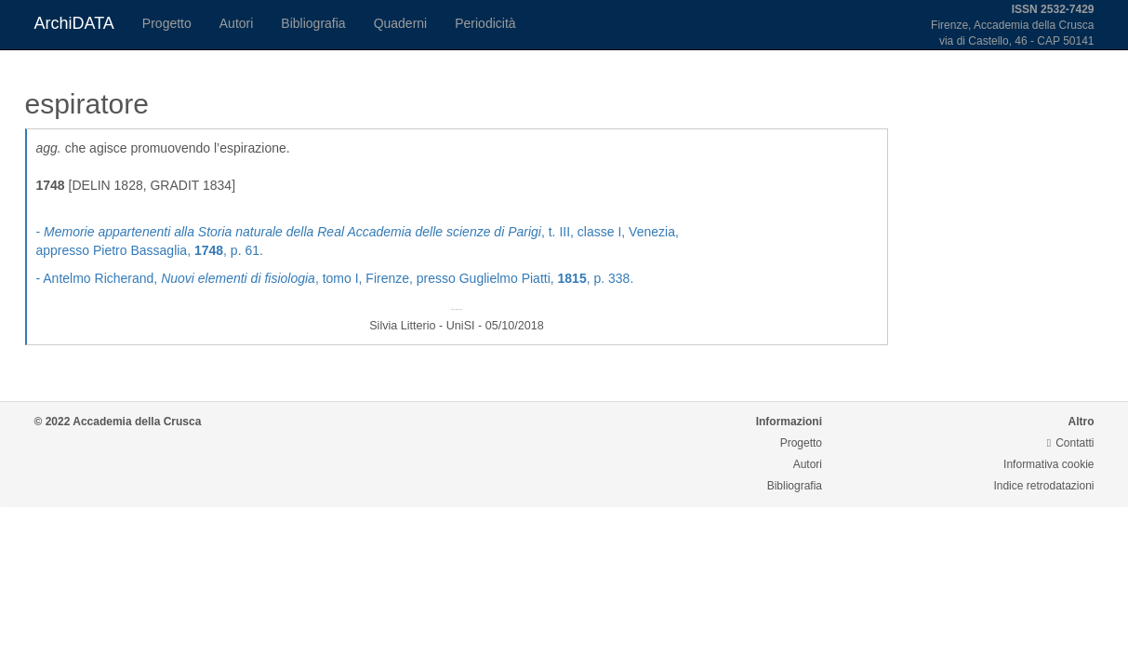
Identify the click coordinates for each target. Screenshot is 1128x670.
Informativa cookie (1048, 464)
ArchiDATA (74, 23)
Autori (236, 23)
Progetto (167, 23)
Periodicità (485, 23)
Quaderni (401, 23)
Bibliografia (313, 23)
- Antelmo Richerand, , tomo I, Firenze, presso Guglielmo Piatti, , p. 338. (335, 278)
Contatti (1071, 442)
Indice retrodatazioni (1043, 485)
